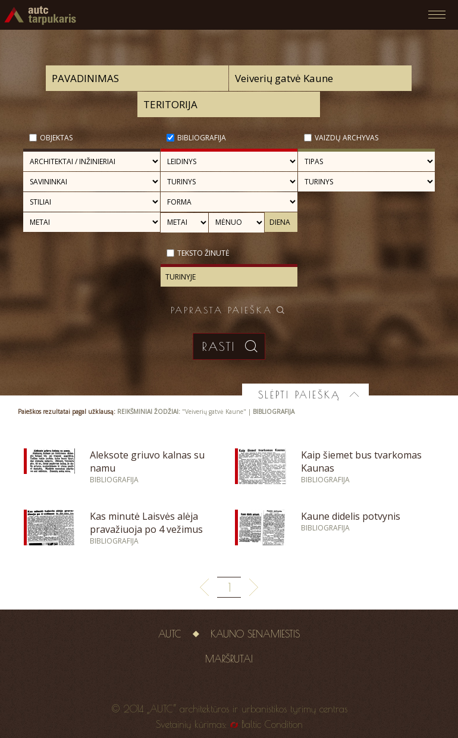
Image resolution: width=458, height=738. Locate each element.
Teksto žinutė (203, 253)
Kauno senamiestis (255, 634)
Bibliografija (201, 138)
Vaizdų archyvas (346, 138)
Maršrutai (229, 659)
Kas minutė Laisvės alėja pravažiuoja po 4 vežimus (146, 523)
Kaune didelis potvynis (350, 516)
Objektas (56, 138)
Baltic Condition (272, 724)
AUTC (169, 634)
